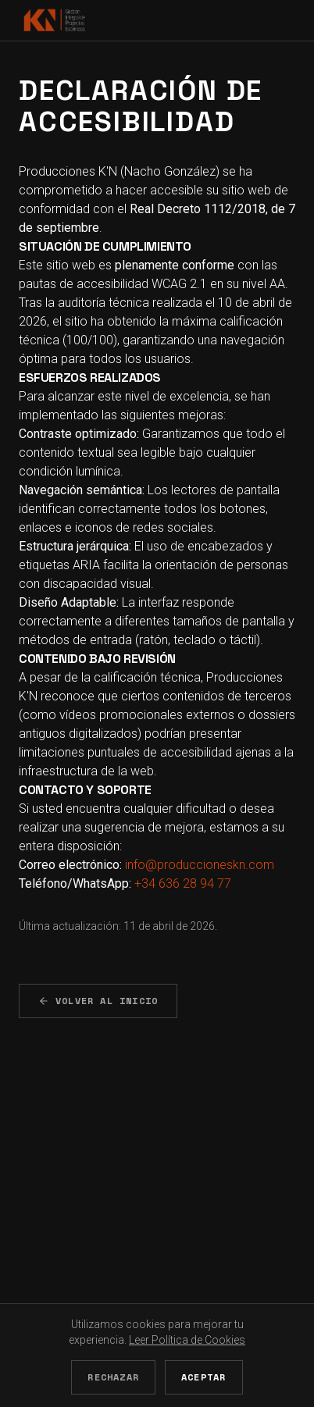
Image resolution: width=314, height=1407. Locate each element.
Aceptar (203, 1377)
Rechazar (113, 1377)
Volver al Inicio (98, 1000)
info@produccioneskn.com (199, 864)
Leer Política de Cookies (187, 1340)
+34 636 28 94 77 (182, 883)
